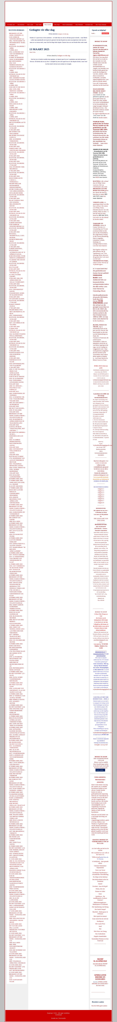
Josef (100, 926)
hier (107, 85)
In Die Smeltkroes (98, 321)
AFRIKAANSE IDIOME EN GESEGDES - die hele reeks (100, 983)
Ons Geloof (47, 24)
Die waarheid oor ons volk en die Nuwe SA (100, 853)
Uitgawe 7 (101, 500)
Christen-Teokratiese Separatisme (100, 866)
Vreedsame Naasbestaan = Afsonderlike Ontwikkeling (100, 873)
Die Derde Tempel (100, 909)
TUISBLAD (11, 24)
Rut (100, 929)
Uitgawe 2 (101, 491)
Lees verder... (100, 770)
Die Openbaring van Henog (100, 907)
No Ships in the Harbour (100, 877)
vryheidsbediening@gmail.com (102, 689)
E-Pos (34, 52)
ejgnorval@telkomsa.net (100, 55)
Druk (31, 52)
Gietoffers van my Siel (101, 745)
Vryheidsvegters (98, 264)
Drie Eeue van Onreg (100, 931)
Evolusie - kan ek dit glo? (100, 886)
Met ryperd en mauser (100, 916)
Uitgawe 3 (101, 493)
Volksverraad (96, 857)
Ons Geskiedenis (67, 24)
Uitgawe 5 (101, 497)
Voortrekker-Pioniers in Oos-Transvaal (100, 939)
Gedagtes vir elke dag (63, 34)
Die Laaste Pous (100, 924)
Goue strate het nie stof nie (100, 919)
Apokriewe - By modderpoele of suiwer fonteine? (100, 898)
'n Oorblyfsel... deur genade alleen (100, 862)
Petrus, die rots (100, 889)
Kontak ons (54, 1018)
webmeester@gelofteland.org (101, 380)
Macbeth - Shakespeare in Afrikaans (100, 913)
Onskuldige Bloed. (99, 291)
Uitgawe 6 (101, 498)
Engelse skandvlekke (100, 936)
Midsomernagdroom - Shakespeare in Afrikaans (100, 903)
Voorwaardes (62, 1018)
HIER (106, 143)
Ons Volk (38, 24)
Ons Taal (57, 24)
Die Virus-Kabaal (101, 24)
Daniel (100, 884)
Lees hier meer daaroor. (100, 246)
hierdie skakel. (102, 81)
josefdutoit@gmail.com (101, 640)
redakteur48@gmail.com (101, 475)
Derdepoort (100, 921)
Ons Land (30, 24)
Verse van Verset (100, 870)
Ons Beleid (20, 24)
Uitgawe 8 (101, 502)
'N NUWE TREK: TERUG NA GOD (101, 646)
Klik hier (94, 814)
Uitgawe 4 (101, 495)
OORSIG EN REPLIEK (101, 481)
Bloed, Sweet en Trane (99, 360)
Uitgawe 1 (101, 489)
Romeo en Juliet (100, 891)
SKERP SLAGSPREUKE (101, 964)
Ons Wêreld (79, 24)
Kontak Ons (89, 24)
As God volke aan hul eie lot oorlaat (100, 849)
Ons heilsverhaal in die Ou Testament (100, 880)
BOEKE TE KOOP (101, 757)
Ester (100, 894)
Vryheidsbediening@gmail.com (102, 445)
